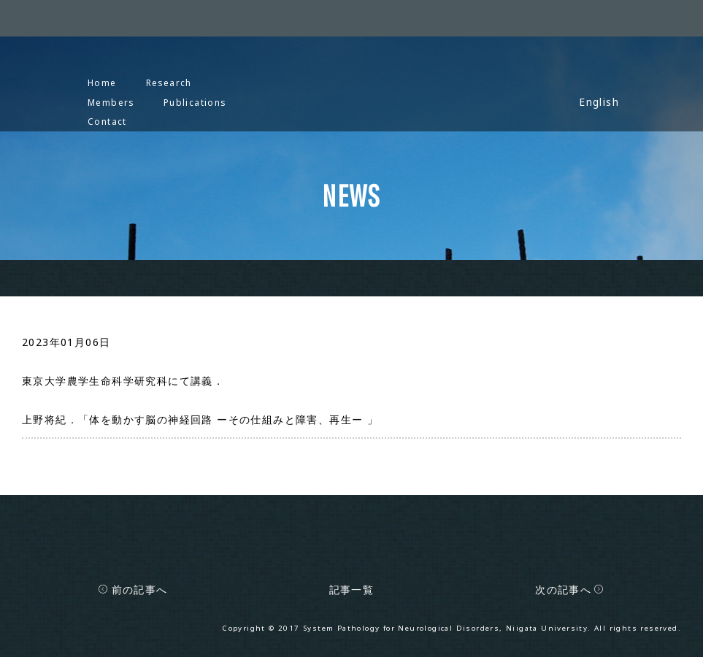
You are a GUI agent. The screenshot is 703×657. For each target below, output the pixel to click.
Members (111, 102)
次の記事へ (569, 589)
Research (169, 82)
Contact (107, 121)
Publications (195, 102)
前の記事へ (132, 589)
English (599, 102)
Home (102, 82)
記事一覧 (351, 589)
